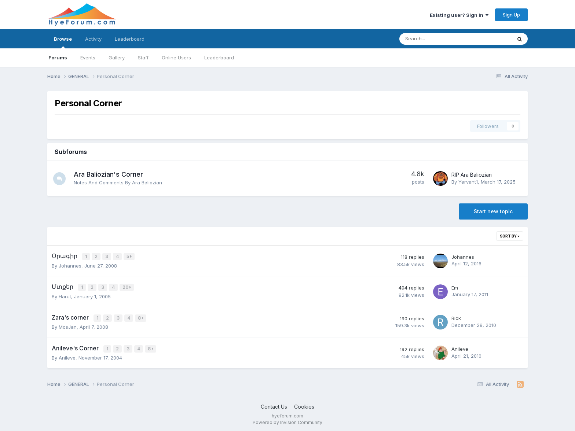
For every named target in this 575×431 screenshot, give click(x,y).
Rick (456, 317)
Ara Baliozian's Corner (110, 174)
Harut (65, 295)
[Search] (436, 39)
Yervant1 (468, 182)
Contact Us (274, 405)
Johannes (70, 265)
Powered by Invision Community (287, 420)
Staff (143, 57)
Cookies (304, 405)
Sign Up (511, 15)
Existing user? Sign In (459, 15)
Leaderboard (219, 57)
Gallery (117, 57)
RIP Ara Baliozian (471, 175)
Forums (57, 57)
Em (454, 287)
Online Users (176, 57)
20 (127, 287)
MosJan (68, 325)
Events (87, 57)
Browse (63, 42)
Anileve (67, 356)
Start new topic (493, 211)
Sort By (510, 236)
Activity (93, 39)
